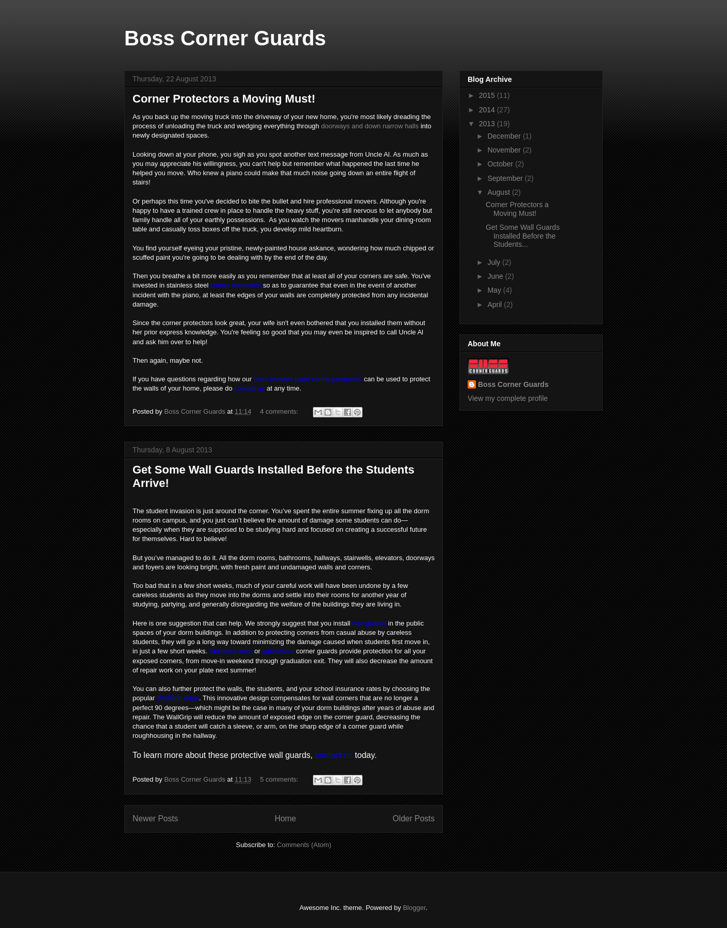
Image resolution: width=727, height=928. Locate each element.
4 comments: (280, 411)
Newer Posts (155, 818)
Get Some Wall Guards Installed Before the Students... (522, 236)
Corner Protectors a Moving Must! (224, 98)
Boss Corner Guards (225, 38)
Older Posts (414, 818)
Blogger (414, 908)
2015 (488, 95)
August (499, 192)
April (495, 304)
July (494, 262)
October (501, 164)
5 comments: (280, 779)
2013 (488, 124)
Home (285, 818)
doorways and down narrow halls (370, 126)
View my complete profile (508, 398)
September (505, 178)
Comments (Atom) (304, 845)
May (495, 290)
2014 (488, 110)
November (504, 150)
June (496, 276)
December (504, 136)
